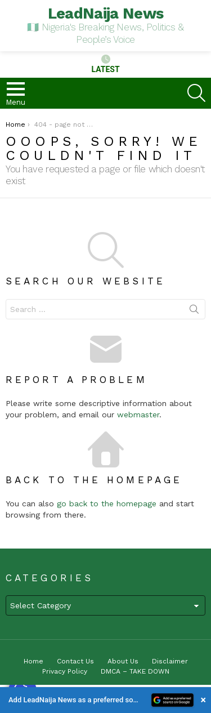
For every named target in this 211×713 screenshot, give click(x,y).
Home (33, 661)
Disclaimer (170, 661)
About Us (122, 661)
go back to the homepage (106, 503)
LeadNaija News (106, 14)
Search (194, 311)
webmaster (138, 414)
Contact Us (75, 661)
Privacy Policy (64, 671)
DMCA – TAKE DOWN (135, 671)
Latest (105, 64)
